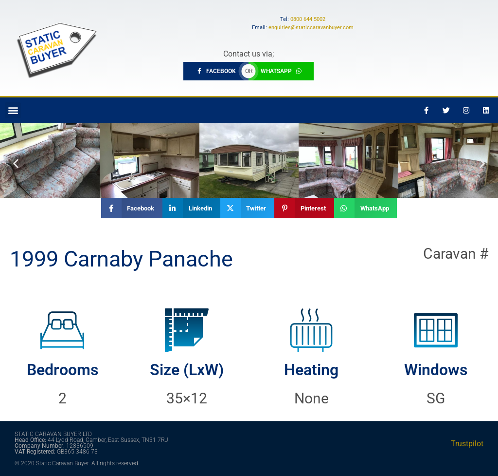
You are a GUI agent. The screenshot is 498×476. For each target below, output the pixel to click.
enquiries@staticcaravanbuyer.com (311, 27)
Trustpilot (467, 443)
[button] (13, 110)
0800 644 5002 (307, 19)
